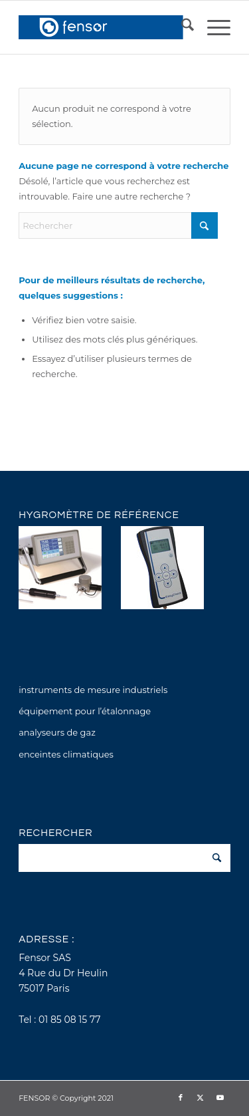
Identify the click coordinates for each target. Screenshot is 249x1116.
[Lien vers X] (200, 1097)
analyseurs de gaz (57, 732)
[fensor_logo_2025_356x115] (103, 27)
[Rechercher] (181, 27)
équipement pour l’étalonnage (85, 711)
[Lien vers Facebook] (181, 1097)
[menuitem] (181, 27)
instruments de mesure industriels (93, 689)
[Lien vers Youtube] (220, 1097)
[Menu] (212, 27)
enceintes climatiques (66, 754)
